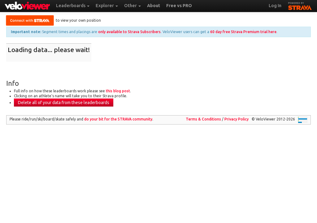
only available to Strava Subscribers (129, 32)
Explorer (107, 5)
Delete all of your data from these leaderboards (63, 102)
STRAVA (300, 5)
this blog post (118, 91)
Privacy (236, 119)
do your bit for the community (118, 119)
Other (132, 5)
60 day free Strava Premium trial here (243, 32)
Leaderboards (72, 5)
